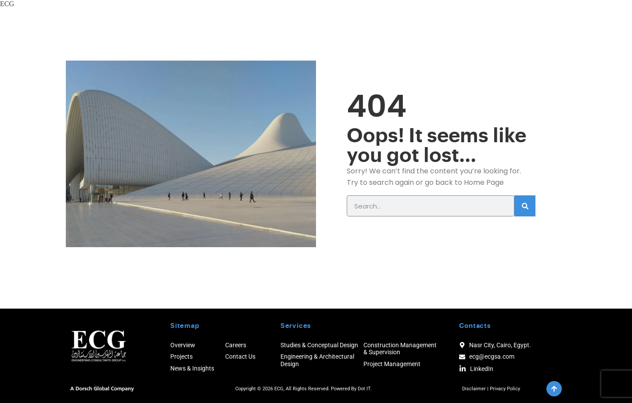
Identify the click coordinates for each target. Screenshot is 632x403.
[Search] (524, 205)
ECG (7, 3)
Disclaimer (474, 389)
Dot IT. (365, 389)
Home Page (484, 182)
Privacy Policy (505, 389)
